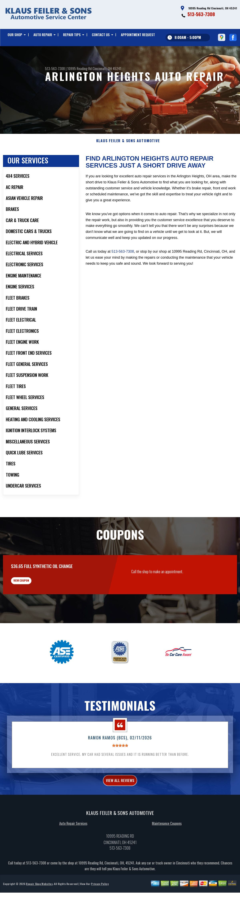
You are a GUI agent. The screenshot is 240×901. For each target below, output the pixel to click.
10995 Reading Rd (79, 68)
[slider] (120, 771)
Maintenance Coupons (167, 851)
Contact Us (101, 34)
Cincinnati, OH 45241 (106, 68)
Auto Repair (42, 34)
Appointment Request (138, 34)
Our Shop (15, 34)
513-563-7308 (201, 14)
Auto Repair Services (73, 851)
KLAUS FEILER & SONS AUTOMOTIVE (128, 160)
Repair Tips (72, 34)
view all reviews (120, 807)
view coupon (33, 603)
